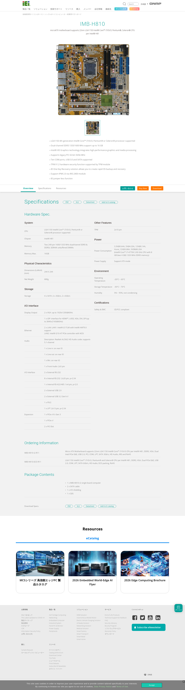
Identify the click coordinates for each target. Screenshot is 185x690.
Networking (53, 618)
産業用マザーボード (74, 14)
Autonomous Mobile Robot (86, 618)
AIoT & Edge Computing (57, 615)
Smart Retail (81, 636)
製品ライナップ (27, 620)
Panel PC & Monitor (56, 626)
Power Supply (54, 628)
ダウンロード (109, 634)
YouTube (52, 658)
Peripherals (53, 631)
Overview (28, 188)
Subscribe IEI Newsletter (57, 666)
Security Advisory (111, 623)
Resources (61, 188)
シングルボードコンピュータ (55, 14)
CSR (22, 628)
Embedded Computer (57, 620)
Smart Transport (82, 634)
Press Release (54, 663)
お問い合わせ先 (27, 634)
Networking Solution (84, 626)
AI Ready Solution (83, 623)
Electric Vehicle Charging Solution (88, 620)
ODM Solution (82, 615)
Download (157, 188)
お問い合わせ (127, 188)
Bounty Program (111, 626)
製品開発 (24, 623)
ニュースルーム (54, 661)
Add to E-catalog (108, 202)
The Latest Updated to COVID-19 (32, 618)
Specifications (44, 188)
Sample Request (27, 650)
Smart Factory (81, 631)
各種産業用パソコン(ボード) (33, 14)
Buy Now (143, 188)
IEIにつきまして (27, 615)
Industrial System (55, 623)
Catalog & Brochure (56, 653)
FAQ (106, 620)
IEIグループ (25, 626)
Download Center (55, 655)
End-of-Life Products (112, 615)
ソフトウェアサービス (113, 628)
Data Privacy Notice (103, 687)
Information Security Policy (30, 631)
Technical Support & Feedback (115, 618)
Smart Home (81, 639)
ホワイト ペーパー (55, 669)
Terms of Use (122, 687)
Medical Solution (83, 628)
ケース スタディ (55, 650)
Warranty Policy (110, 631)
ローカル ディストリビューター (32, 653)
